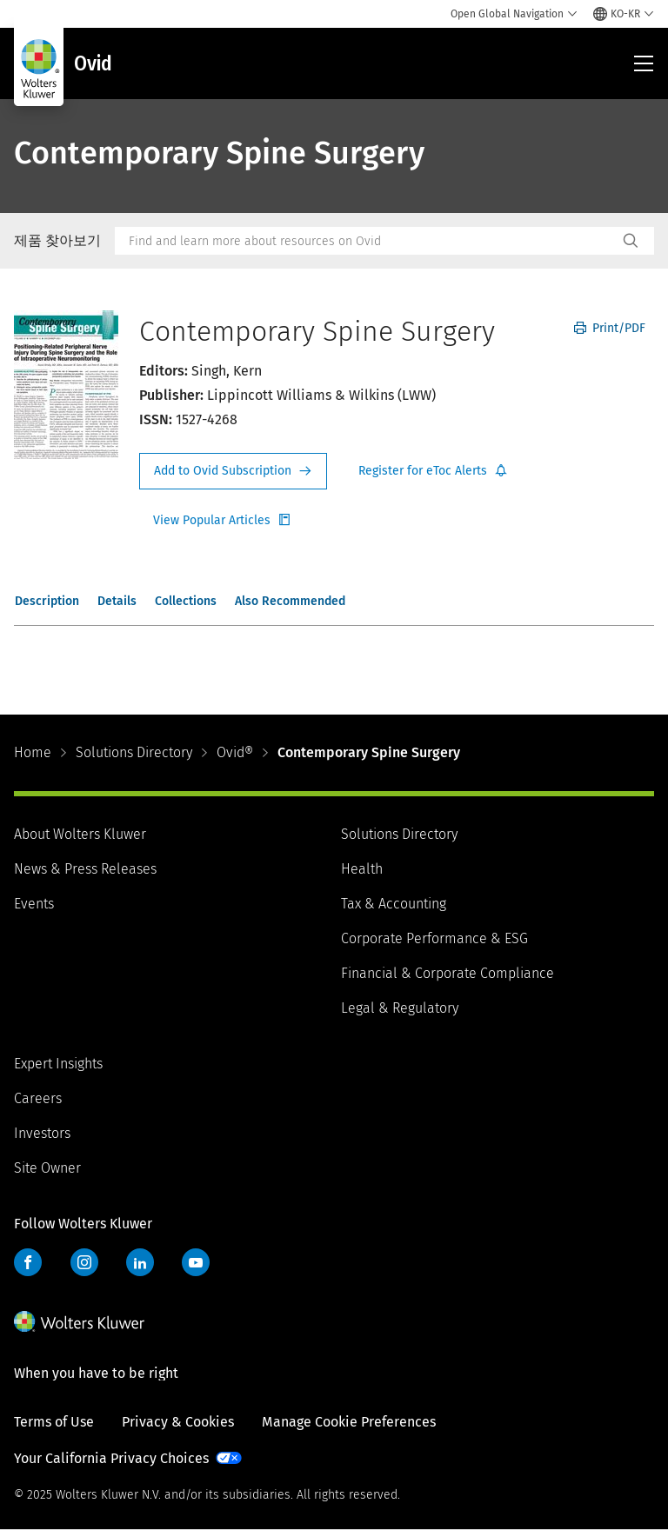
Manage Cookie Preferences (349, 1422)
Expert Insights (58, 1063)
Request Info (233, 471)
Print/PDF (609, 328)
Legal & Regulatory (399, 1008)
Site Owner (47, 1168)
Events (34, 903)
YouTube (196, 1262)
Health (362, 869)
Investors (42, 1133)
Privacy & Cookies (178, 1422)
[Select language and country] (623, 14)
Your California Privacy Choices (111, 1458)
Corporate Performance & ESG (434, 938)
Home (32, 752)
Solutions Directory (134, 752)
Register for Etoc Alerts (433, 471)
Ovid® (235, 752)
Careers (38, 1098)
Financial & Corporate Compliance (447, 973)
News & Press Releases (85, 869)
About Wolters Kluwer (80, 834)
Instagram (84, 1262)
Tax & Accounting (393, 903)
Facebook (28, 1262)
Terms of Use (54, 1422)
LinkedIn (140, 1262)
